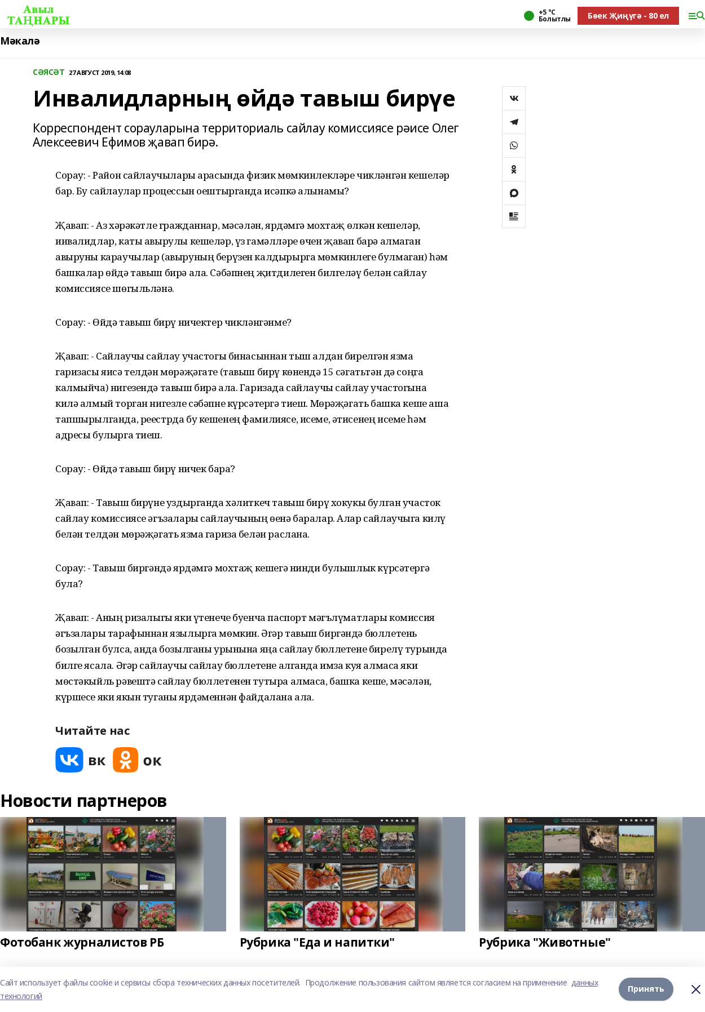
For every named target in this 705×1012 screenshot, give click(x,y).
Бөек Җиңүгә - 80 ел (628, 15)
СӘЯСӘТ (48, 72)
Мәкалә (19, 41)
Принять (646, 989)
